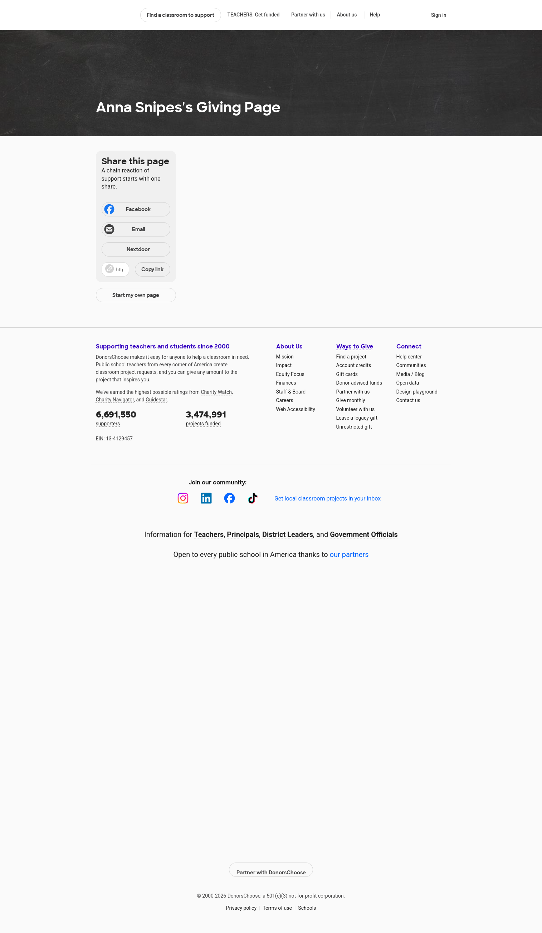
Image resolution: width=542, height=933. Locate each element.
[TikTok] (253, 498)
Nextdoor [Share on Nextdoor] (127, 250)
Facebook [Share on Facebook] (127, 210)
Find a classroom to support (180, 15)
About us (347, 15)
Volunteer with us (355, 409)
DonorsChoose (115, 15)
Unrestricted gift (354, 427)
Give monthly (350, 400)
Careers (284, 400)
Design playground (417, 392)
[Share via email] (136, 229)
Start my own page (135, 295)
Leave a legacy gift (357, 418)
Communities (411, 365)
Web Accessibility (295, 409)
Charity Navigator (115, 399)
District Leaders (287, 534)
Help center (409, 357)
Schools (307, 904)
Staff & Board (291, 392)
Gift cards (347, 374)
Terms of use (277, 904)
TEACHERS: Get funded (253, 15)
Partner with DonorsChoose (271, 866)
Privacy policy (241, 904)
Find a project (351, 357)
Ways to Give (354, 346)
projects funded (226, 418)
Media (403, 374)
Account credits (353, 365)
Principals (243, 534)
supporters (136, 418)
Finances (286, 383)
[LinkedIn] (206, 498)
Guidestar (156, 399)
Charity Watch (216, 392)
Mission (285, 357)
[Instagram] (183, 498)
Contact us (408, 400)
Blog (420, 374)
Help (375, 15)
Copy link (152, 269)
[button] (136, 269)
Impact (284, 365)
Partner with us (308, 15)
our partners (349, 554)
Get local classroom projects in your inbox (327, 498)
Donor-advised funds (359, 383)
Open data (407, 383)
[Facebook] (229, 498)
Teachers (209, 534)
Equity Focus (290, 374)
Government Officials (364, 534)
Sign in (438, 15)
